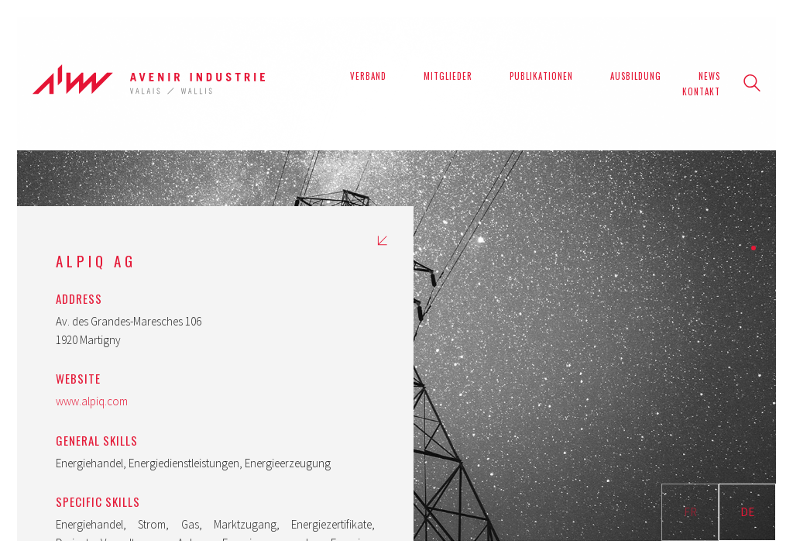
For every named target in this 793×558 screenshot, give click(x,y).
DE (747, 512)
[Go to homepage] (149, 83)
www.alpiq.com (92, 401)
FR (690, 512)
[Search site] (751, 84)
